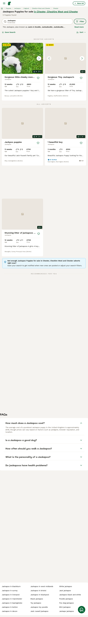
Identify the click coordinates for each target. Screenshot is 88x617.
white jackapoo (65, 586)
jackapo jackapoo (66, 611)
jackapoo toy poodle (39, 607)
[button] (22, 58)
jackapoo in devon (9, 611)
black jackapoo (36, 599)
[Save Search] (81, 609)
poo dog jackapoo (66, 603)
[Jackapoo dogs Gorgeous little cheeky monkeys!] (22, 58)
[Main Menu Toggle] (4, 3)
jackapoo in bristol (38, 591)
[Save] (38, 78)
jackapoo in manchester (12, 599)
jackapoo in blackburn (11, 586)
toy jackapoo (35, 603)
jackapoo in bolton (10, 607)
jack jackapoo (65, 591)
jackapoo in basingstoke (12, 603)
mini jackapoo (65, 607)
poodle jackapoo (66, 599)
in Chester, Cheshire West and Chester (56, 11)
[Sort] (81, 32)
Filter (80, 21)
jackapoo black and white (70, 595)
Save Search (8, 32)
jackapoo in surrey (10, 591)
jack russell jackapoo (39, 611)
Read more (79, 27)
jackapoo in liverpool (11, 595)
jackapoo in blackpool (39, 595)
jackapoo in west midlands (41, 586)
